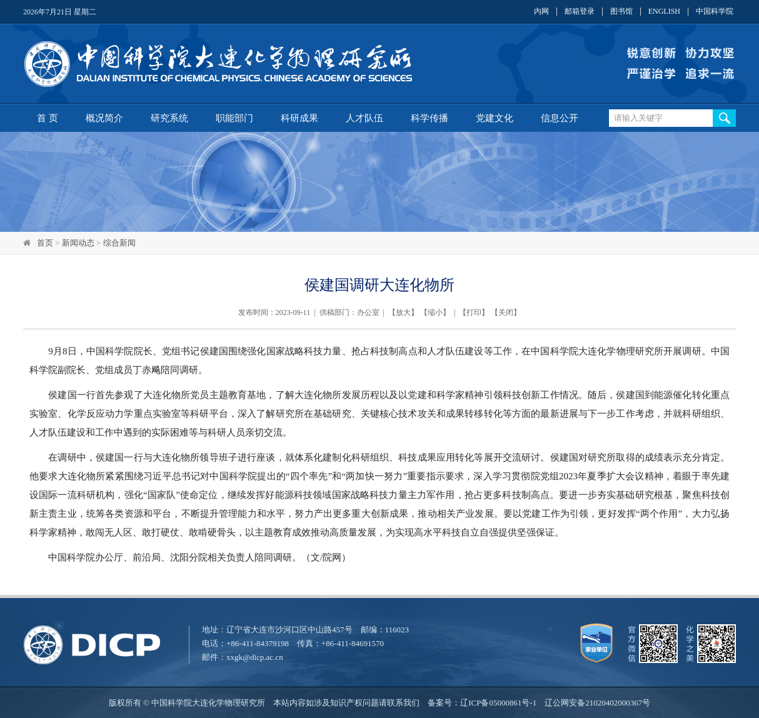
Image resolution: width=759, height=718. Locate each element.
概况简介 (104, 118)
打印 (473, 312)
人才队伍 (364, 118)
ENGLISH (664, 11)
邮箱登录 (580, 11)
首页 (45, 242)
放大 (403, 312)
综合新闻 (119, 242)
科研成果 (299, 118)
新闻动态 (78, 242)
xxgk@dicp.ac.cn (254, 657)
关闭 (505, 312)
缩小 (435, 312)
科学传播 (429, 118)
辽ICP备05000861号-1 (498, 702)
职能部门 (234, 118)
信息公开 (559, 118)
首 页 (47, 118)
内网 (541, 11)
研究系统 (169, 118)
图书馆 (621, 11)
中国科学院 (714, 11)
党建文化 (494, 118)
